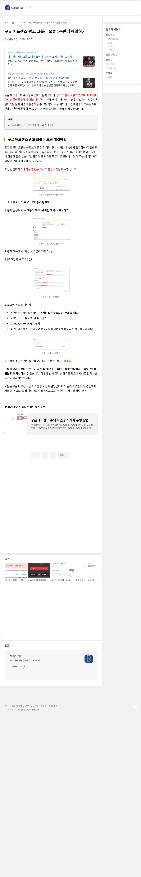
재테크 (109, 161)
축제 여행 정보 (113, 127)
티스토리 (110, 152)
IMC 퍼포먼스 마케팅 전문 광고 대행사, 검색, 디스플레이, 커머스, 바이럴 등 (42, 147)
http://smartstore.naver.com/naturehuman (28, 159)
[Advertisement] (51, 68)
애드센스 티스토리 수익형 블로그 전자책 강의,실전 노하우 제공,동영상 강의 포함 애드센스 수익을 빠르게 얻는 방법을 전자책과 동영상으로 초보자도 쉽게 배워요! (42, 169)
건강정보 (110, 130)
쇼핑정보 (110, 138)
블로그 (109, 148)
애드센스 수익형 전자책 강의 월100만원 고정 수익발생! (38, 163)
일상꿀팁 (110, 134)
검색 (131, 7)
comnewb (34, 795)
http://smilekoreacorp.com (20, 137)
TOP (135, 792)
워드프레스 (111, 156)
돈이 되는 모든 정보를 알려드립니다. (25, 745)
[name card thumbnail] (89, 744)
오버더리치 (16, 742)
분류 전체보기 (113, 118)
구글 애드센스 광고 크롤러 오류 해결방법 (32, 210)
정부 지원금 (112, 143)
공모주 (110, 165)
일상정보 (110, 123)
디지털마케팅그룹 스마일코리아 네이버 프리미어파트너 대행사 (41, 142)
